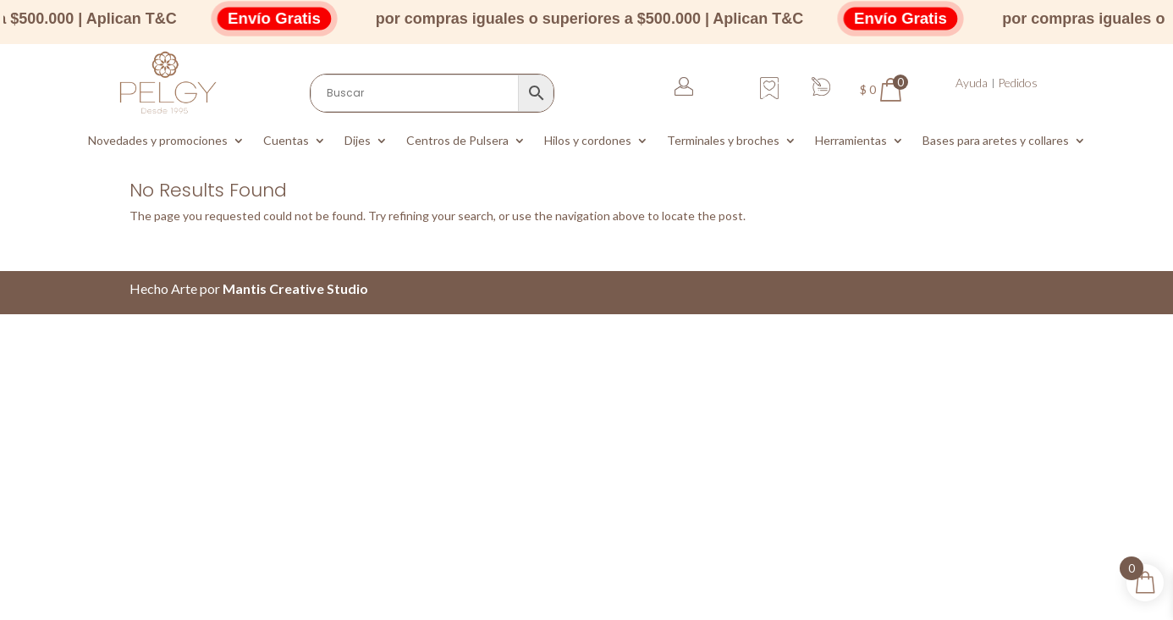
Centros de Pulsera (457, 141)
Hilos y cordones (587, 141)
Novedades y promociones (158, 141)
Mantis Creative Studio (295, 288)
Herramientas (851, 141)
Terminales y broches (723, 141)
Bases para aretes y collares (995, 141)
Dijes (357, 141)
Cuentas (286, 141)
